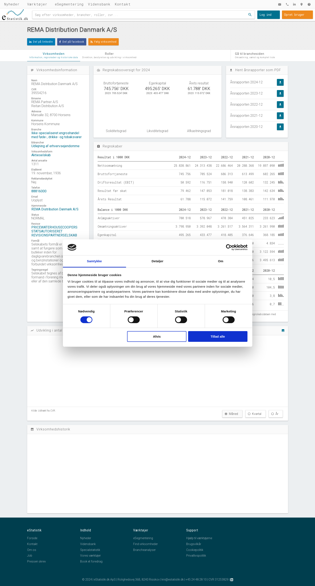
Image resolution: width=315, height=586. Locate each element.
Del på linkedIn (41, 41)
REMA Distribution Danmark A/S (54, 209)
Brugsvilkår (193, 544)
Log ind (265, 15)
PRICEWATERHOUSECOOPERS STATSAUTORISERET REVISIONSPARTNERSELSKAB (54, 231)
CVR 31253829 (218, 579)
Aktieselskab (41, 155)
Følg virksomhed (103, 41)
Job (29, 555)
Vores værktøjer (90, 555)
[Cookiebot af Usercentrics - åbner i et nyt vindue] (229, 247)
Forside (32, 538)
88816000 (39, 191)
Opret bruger (294, 15)
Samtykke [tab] (94, 261)
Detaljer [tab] (157, 261)
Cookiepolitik (194, 550)
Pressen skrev (36, 561)
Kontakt (123, 4)
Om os (31, 550)
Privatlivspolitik (196, 555)
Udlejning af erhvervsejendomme (55, 146)
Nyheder (12, 4)
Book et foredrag (91, 561)
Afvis (157, 336)
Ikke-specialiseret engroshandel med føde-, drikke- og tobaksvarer (56, 135)
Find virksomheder (145, 544)
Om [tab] (220, 261)
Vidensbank (99, 4)
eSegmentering (69, 4)
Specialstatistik (90, 550)
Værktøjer (37, 4)
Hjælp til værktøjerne (199, 538)
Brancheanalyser (144, 550)
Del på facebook (71, 41)
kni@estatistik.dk (173, 579)
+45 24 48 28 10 (196, 579)
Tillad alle (218, 336)
